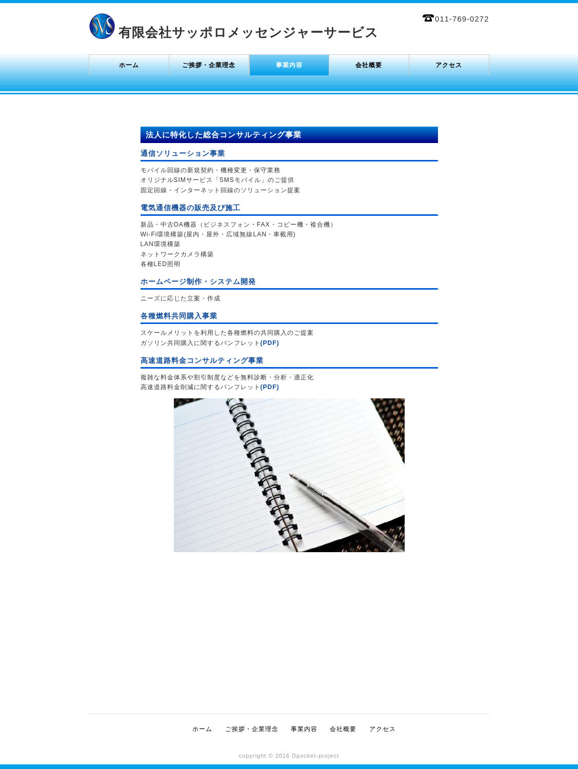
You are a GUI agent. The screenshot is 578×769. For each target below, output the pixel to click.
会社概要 (368, 65)
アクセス (448, 65)
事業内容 (289, 65)
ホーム (129, 65)
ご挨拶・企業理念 (208, 65)
